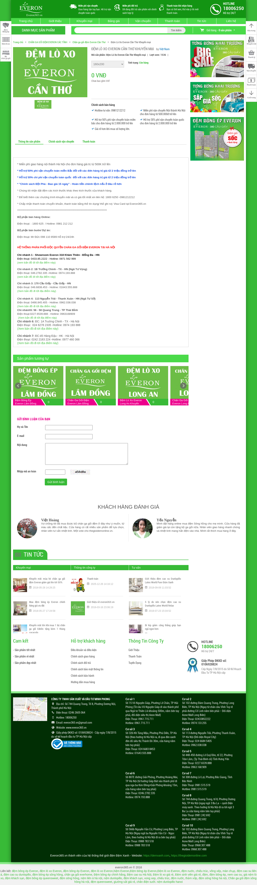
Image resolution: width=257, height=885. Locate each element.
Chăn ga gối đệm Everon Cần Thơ (89, 42)
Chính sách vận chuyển (61, 141)
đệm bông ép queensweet (42, 878)
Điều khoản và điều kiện (84, 650)
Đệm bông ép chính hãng (109, 874)
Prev (18, 386)
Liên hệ (231, 21)
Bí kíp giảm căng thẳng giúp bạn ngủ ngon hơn (163, 627)
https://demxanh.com (156, 855)
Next (183, 386)
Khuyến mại (84, 21)
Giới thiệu (55, 21)
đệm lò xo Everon (51, 871)
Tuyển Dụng (134, 662)
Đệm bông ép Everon (143, 871)
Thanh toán (172, 21)
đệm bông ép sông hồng (47, 874)
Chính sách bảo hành (82, 675)
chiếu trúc (202, 871)
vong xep (150, 878)
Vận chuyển (143, 21)
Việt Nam (164, 49)
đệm (205, 874)
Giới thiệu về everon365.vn (100, 602)
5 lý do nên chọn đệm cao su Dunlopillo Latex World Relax (163, 603)
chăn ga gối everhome (78, 874)
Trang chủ (26, 21)
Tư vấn (136, 567)
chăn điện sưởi (146, 881)
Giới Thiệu (133, 650)
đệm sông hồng (69, 878)
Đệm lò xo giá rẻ (163, 874)
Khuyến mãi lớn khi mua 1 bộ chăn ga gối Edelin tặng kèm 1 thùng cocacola (47, 629)
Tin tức (201, 21)
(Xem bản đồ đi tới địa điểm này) (36, 291)
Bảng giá (114, 21)
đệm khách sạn (14, 878)
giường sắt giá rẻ (124, 881)
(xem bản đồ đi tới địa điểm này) (36, 262)
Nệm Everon (121, 871)
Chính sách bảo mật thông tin (87, 669)
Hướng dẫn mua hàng (83, 682)
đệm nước (187, 871)
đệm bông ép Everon (25, 871)
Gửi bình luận (55, 482)
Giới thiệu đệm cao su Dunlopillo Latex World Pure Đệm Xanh (163, 580)
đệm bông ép (217, 874)
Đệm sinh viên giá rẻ (188, 874)
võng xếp (215, 871)
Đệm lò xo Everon (168, 871)
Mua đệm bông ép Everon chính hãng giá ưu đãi (47, 603)
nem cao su (234, 874)
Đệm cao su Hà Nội (139, 874)
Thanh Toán (135, 656)
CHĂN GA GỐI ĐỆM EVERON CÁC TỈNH (47, 42)
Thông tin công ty (84, 567)
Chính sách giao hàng (83, 656)
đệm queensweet (101, 881)
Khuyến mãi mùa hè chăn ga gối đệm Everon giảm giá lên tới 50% (47, 580)
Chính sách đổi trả (81, 662)
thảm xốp (191, 878)
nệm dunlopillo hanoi (170, 881)
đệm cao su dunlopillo (17, 874)
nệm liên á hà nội (91, 878)
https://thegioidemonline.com (189, 855)
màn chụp (229, 871)
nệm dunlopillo (113, 878)
